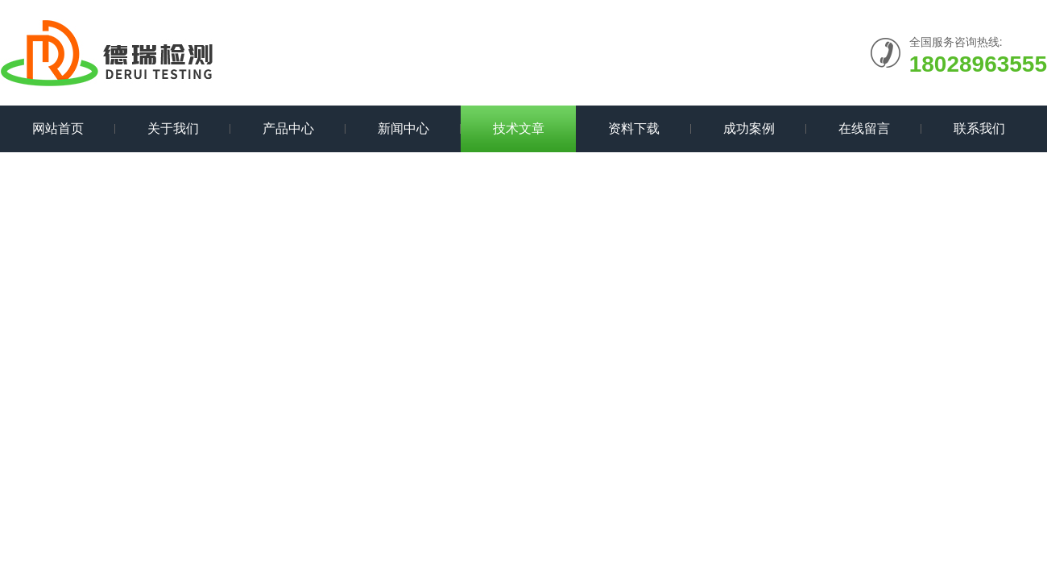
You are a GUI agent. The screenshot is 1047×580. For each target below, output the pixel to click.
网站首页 (58, 128)
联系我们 (979, 128)
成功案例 (749, 128)
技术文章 (518, 128)
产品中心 (288, 128)
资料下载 (634, 128)
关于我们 (173, 128)
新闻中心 (403, 128)
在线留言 (864, 128)
